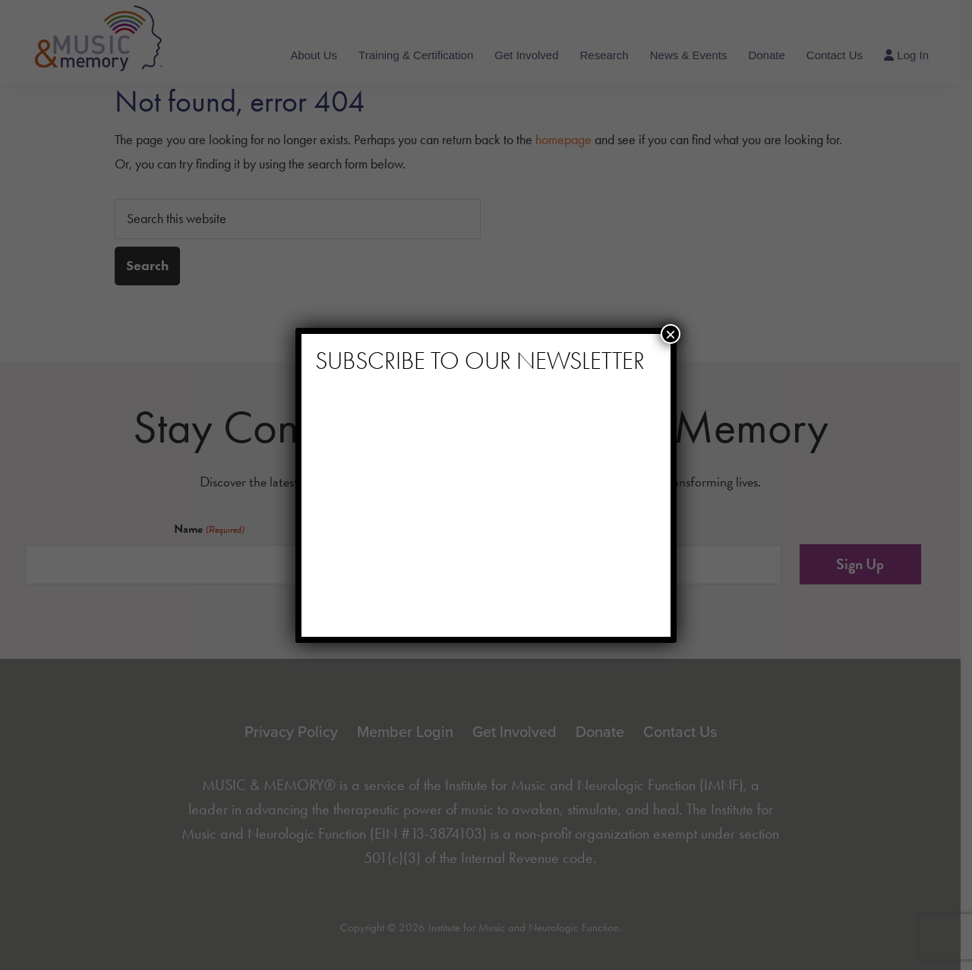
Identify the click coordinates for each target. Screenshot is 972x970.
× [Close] (670, 334)
